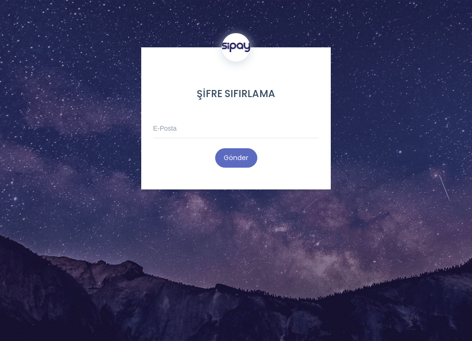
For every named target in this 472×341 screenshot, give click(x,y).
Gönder (236, 157)
